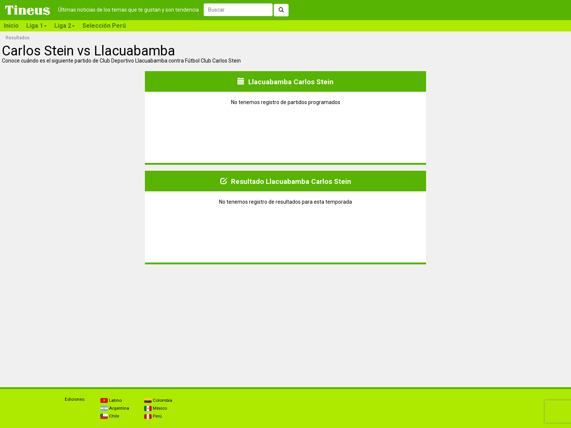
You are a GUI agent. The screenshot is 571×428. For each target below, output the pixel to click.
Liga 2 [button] (64, 25)
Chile (109, 416)
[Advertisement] (73, 322)
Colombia (158, 400)
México (155, 408)
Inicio (11, 25)
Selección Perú (104, 25)
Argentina (114, 408)
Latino (111, 400)
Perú (153, 416)
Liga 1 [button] (36, 25)
